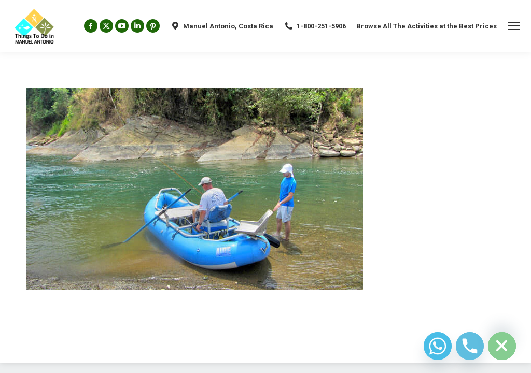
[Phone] (470, 346)
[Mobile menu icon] (514, 26)
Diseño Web (43, 347)
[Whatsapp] (438, 346)
